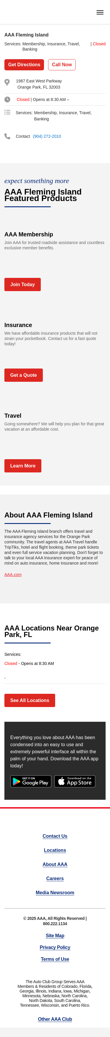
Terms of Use (55, 959)
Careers (55, 878)
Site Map (55, 935)
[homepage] (14, 12)
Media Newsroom (55, 892)
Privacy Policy (55, 947)
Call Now (62, 64)
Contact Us (55, 836)
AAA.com (12, 574)
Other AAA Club (55, 1019)
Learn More (22, 465)
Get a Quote (23, 375)
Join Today (22, 284)
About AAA (55, 864)
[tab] (52, 99)
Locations (55, 850)
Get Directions (24, 64)
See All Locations (29, 700)
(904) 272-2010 (47, 136)
